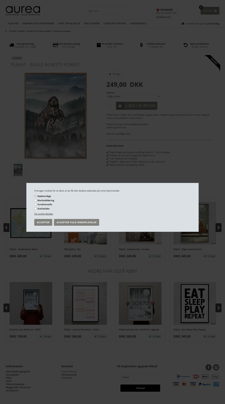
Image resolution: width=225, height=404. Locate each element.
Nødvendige (44, 196)
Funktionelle (44, 204)
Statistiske (43, 208)
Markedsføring (45, 200)
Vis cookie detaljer (43, 213)
